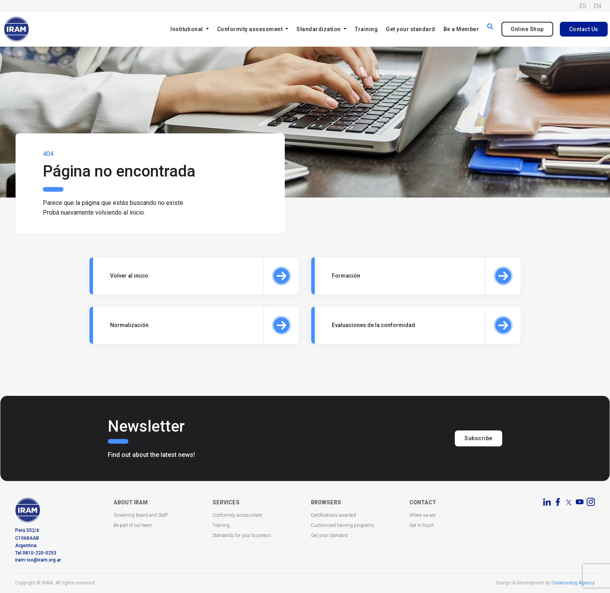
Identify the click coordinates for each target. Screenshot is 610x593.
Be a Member (461, 29)
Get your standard (410, 29)
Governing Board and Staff (141, 515)
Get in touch (421, 525)
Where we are (422, 515)
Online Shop (527, 29)
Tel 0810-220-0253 (35, 553)
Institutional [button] (187, 29)
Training (366, 29)
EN (597, 6)
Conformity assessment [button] (250, 29)
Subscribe (479, 438)
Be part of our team (133, 525)
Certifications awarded (333, 515)
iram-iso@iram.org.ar (38, 560)
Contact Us (583, 29)
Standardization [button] (319, 29)
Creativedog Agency (573, 583)
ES (583, 6)
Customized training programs (342, 525)
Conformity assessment (237, 515)
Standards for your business (241, 535)
